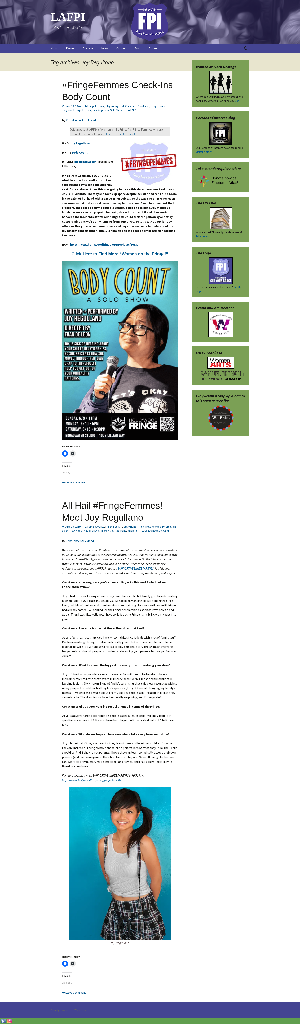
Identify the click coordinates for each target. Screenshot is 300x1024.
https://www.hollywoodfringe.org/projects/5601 (91, 780)
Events (70, 48)
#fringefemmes (152, 526)
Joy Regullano (101, 110)
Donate (153, 48)
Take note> (202, 236)
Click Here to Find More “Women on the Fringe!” (119, 253)
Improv (105, 530)
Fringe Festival (95, 106)
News (104, 48)
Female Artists (95, 526)
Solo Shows (117, 110)
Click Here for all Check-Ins (120, 134)
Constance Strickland (137, 106)
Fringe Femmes (160, 106)
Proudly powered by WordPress (69, 1010)
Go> (237, 101)
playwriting (112, 106)
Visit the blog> (204, 152)
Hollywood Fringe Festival (76, 110)
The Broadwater (84, 162)
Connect (121, 48)
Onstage (88, 48)
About (54, 48)
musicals (133, 530)
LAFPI (133, 110)
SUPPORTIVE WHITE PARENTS (136, 568)
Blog (137, 48)
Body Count (79, 152)
